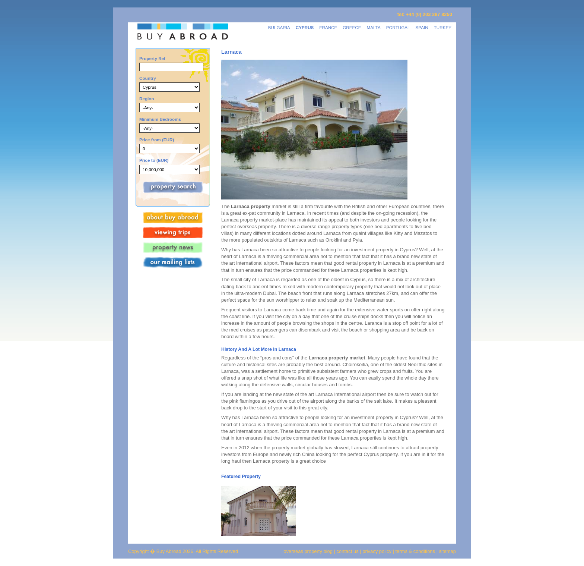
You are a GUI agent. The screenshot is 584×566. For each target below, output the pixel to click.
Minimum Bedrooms (160, 119)
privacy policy (376, 551)
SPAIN (422, 27)
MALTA (374, 27)
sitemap (447, 551)
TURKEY (442, 27)
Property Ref (152, 58)
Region (146, 98)
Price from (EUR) (156, 139)
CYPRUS (305, 27)
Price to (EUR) (153, 160)
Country (147, 78)
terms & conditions (416, 551)
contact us (348, 551)
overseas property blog (308, 551)
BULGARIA (279, 27)
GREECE (352, 27)
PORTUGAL (398, 27)
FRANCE (328, 27)
